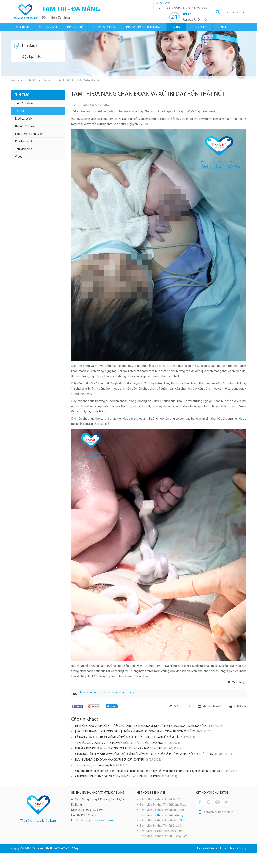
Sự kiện (47, 80)
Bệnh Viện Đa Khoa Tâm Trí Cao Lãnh (162, 825)
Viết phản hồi (182, 706)
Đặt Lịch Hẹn (28, 56)
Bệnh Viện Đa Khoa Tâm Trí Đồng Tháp (163, 804)
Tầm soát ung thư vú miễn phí (102, 765)
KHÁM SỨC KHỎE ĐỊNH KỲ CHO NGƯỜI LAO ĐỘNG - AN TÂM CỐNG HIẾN (128, 748)
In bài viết (240, 706)
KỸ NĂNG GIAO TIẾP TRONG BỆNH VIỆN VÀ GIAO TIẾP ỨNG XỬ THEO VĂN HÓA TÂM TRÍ (135, 737)
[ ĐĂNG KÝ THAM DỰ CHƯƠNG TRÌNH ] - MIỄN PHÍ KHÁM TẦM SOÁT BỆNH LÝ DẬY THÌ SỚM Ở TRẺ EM (143, 731)
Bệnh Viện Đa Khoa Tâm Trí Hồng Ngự (162, 820)
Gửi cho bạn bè (212, 706)
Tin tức (33, 80)
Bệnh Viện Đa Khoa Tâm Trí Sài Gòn (161, 799)
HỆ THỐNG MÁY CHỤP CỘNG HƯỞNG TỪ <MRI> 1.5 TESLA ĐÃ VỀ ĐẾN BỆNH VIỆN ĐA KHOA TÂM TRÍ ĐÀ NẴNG (149, 726)
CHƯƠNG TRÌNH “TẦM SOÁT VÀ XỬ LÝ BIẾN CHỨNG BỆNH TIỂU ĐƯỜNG (126, 776)
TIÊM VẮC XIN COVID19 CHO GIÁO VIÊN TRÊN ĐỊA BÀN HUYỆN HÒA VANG (127, 743)
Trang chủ (17, 80)
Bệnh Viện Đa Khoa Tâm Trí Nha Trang (162, 810)
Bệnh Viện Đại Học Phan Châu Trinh (161, 831)
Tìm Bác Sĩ (26, 46)
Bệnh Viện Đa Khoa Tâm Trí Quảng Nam (163, 836)
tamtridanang (126, 692)
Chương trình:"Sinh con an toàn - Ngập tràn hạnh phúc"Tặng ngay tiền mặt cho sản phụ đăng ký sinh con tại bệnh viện (157, 771)
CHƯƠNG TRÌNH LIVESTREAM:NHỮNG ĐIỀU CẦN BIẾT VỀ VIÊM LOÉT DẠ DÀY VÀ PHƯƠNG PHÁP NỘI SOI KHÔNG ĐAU (153, 754)
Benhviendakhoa (90, 692)
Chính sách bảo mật (207, 848)
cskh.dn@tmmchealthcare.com (99, 820)
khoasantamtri (109, 692)
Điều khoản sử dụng (235, 848)
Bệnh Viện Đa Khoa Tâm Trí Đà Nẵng (161, 815)
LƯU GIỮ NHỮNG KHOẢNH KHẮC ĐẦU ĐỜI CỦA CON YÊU (118, 759)
